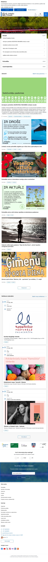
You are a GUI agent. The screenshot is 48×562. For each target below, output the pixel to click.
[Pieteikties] (23, 477)
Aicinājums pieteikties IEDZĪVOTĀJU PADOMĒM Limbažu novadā (19, 105)
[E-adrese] (3, 537)
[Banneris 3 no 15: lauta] (24, 445)
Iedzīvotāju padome (27, 116)
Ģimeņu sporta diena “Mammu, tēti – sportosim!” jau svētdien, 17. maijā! (22, 279)
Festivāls (6, 342)
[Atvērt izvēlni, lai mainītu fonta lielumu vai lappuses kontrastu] (40, 14)
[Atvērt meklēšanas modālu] (35, 14)
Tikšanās (6, 386)
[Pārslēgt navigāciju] (46, 14)
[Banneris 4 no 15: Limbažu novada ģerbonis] (33, 445)
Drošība (15, 149)
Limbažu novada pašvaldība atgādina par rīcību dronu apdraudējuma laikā (22, 146)
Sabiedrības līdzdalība (18, 116)
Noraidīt (7, 9)
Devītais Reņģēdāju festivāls (11, 336)
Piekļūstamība (4, 510)
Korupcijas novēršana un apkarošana (9, 512)
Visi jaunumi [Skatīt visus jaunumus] (24, 287)
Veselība (14, 182)
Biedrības (9, 182)
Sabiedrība (10, 116)
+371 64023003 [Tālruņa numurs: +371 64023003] (5, 529)
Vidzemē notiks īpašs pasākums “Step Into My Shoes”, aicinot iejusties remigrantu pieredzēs (21, 245)
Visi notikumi (24, 436)
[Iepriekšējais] (2, 445)
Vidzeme (9, 249)
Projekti (2, 493)
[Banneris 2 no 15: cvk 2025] (14, 445)
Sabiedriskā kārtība (5, 514)
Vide (12, 215)
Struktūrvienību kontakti (6, 497)
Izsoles (2, 495)
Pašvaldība (3, 487)
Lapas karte (3, 518)
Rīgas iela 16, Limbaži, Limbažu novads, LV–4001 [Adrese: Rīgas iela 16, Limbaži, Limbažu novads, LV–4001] (12, 535)
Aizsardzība (9, 149)
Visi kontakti (7, 541)
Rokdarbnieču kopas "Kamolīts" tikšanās (15, 382)
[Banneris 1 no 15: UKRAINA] (5, 445)
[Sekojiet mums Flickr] (12, 548)
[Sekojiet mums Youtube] (4, 548)
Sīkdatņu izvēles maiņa (5, 522)
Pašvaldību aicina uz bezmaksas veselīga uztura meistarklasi (18, 179)
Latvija (19, 149)
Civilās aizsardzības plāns (6, 516)
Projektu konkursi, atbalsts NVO (7, 499)
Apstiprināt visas (20, 9)
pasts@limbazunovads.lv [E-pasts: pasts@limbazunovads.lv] (7, 533)
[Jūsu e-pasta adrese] (23, 473)
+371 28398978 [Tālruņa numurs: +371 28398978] (5, 531)
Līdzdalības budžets (5, 520)
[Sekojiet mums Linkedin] (15, 549)
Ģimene (9, 282)
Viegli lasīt (3, 506)
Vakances (3, 491)
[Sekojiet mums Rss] (18, 549)
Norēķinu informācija (5, 489)
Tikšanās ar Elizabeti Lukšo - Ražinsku (14, 426)
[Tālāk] (45, 445)
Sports (13, 282)
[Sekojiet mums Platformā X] (7, 549)
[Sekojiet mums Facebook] (2, 549)
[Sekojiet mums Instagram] (10, 549)
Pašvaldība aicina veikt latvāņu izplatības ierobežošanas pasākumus (20, 212)
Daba (8, 215)
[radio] (16, 458)
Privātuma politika (4, 508)
